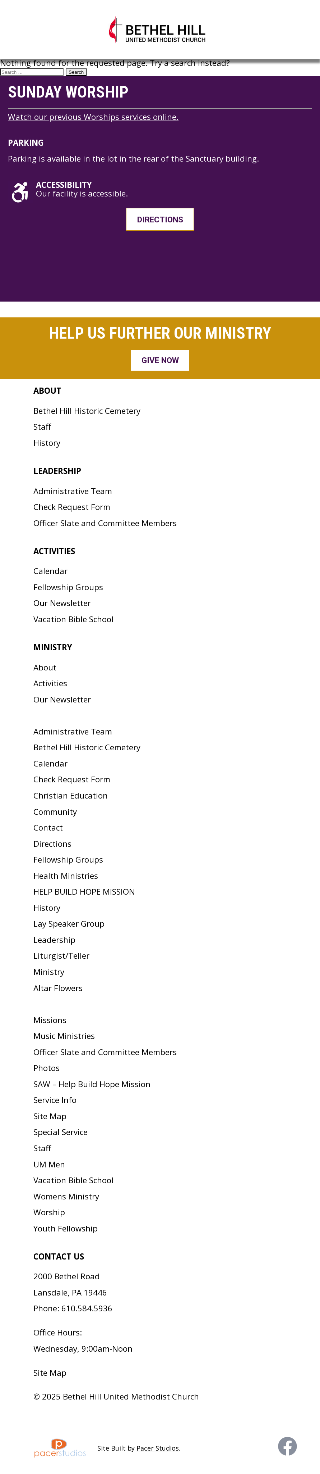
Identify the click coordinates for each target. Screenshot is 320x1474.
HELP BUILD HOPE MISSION (84, 891)
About (44, 667)
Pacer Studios (157, 1448)
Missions (49, 1020)
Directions (160, 219)
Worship (49, 1212)
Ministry (48, 971)
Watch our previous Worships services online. (93, 116)
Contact (48, 827)
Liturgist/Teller (61, 955)
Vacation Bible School (73, 619)
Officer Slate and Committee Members (105, 523)
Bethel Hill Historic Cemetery (86, 410)
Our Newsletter (62, 603)
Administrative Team (72, 491)
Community (55, 811)
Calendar (50, 571)
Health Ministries (65, 875)
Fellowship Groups (68, 587)
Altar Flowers (58, 988)
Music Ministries (64, 1035)
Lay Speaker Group (69, 923)
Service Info (54, 1100)
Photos (46, 1067)
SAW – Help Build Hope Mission (91, 1084)
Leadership (54, 939)
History (46, 442)
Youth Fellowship (65, 1228)
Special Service (60, 1132)
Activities (50, 683)
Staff (42, 426)
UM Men (49, 1164)
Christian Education (70, 795)
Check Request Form (71, 506)
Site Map (49, 1116)
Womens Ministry (66, 1196)
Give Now (160, 360)
